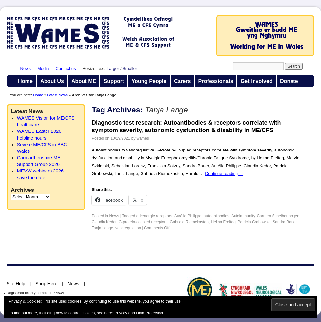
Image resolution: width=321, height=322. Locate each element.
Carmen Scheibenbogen (278, 216)
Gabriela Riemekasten (189, 222)
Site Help (16, 283)
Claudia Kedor (104, 222)
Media (43, 68)
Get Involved (257, 81)
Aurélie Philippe (187, 216)
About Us (52, 81)
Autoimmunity (243, 216)
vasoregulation (128, 228)
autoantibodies (216, 216)
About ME (83, 81)
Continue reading (224, 173)
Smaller (130, 68)
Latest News (57, 95)
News (25, 68)
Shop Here (46, 283)
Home (25, 81)
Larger (113, 68)
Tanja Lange (102, 228)
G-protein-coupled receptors (143, 222)
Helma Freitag (223, 222)
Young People (149, 81)
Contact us (65, 68)
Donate (289, 81)
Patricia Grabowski (254, 222)
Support (114, 81)
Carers (182, 81)
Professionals (215, 81)
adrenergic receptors (154, 216)
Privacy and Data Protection (138, 313)
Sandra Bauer (284, 222)
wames (143, 138)
